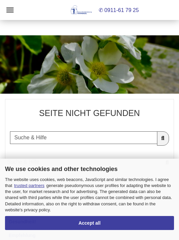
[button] (89, 64)
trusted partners (29, 185)
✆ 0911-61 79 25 (119, 10)
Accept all (89, 223)
